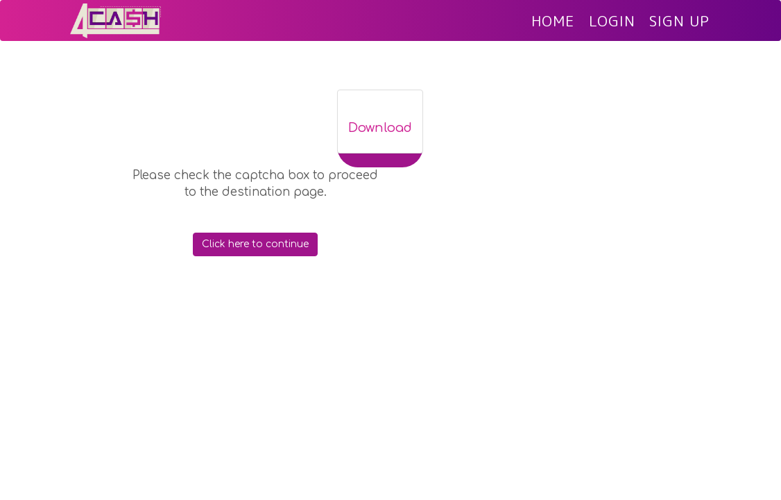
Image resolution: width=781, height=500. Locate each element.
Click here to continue (255, 251)
